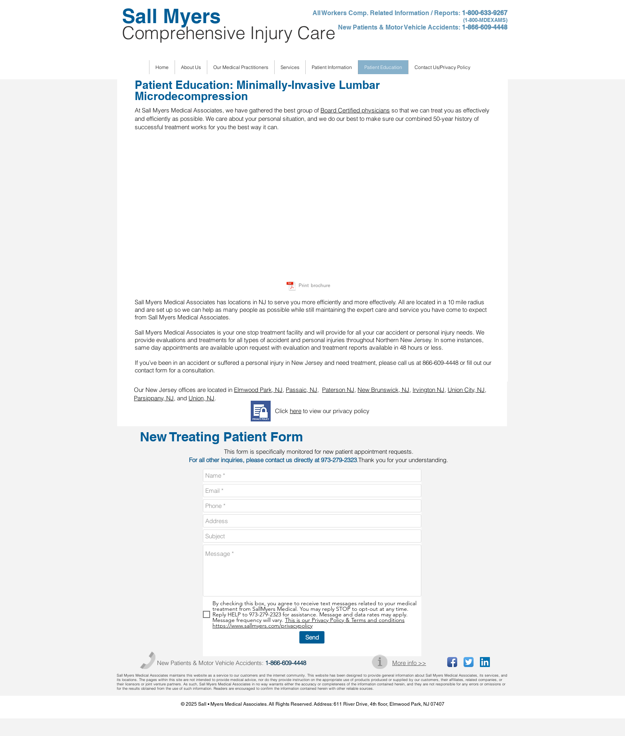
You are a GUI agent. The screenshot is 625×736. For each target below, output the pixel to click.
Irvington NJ (428, 390)
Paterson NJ (338, 390)
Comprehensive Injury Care (228, 32)
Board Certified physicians (355, 110)
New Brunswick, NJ (383, 390)
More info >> (409, 663)
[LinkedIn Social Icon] (485, 662)
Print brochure (314, 285)
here (295, 411)
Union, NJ (201, 398)
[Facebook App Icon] (452, 662)
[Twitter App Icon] (469, 662)
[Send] (311, 637)
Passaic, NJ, (302, 390)
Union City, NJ (466, 390)
